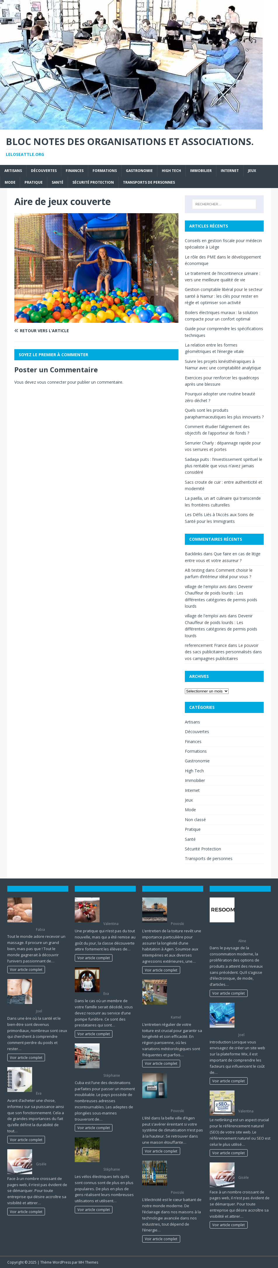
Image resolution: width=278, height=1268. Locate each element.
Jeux (252, 170)
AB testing (194, 570)
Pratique (34, 182)
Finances (75, 170)
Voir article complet (26, 969)
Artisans (13, 170)
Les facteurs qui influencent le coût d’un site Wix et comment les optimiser (253, 1017)
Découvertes (44, 170)
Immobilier (201, 170)
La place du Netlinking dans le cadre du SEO (254, 1098)
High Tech (171, 170)
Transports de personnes (149, 182)
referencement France (206, 645)
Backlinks (193, 554)
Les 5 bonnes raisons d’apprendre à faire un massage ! (51, 911)
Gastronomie (139, 170)
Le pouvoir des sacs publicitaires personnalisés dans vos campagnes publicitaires (223, 651)
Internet (230, 170)
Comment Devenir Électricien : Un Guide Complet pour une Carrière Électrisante (187, 1175)
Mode (10, 182)
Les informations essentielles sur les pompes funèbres (118, 978)
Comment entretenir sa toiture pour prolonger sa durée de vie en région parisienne (186, 997)
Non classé (195, 819)
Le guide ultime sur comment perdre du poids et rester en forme (50, 993)
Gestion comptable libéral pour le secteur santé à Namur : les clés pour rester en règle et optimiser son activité (224, 296)
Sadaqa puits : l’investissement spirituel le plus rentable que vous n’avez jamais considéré (223, 465)
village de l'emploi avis (206, 586)
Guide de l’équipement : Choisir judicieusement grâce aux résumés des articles (251, 917)
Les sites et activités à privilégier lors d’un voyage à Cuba (115, 1057)
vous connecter (51, 382)
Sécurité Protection (93, 182)
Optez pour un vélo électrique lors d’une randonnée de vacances (116, 1151)
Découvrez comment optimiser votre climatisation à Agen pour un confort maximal (185, 1090)
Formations (105, 170)
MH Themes (88, 1262)
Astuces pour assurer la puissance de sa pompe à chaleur (51, 1078)
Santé (57, 182)
